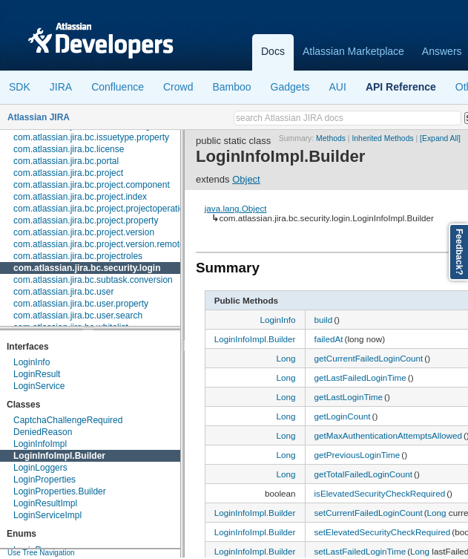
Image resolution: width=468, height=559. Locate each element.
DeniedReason (42, 432)
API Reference (401, 87)
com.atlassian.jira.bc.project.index (80, 197)
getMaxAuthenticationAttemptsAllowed (388, 435)
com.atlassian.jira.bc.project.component (91, 185)
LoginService (39, 386)
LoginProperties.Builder (59, 491)
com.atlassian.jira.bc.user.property (80, 303)
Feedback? (459, 252)
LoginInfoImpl (40, 444)
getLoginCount (342, 416)
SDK (19, 87)
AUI (337, 87)
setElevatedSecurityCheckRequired (382, 532)
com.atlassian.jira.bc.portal (66, 161)
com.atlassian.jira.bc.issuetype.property (91, 137)
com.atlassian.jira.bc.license (68, 149)
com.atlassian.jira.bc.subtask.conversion (93, 280)
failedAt (328, 339)
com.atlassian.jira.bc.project (68, 173)
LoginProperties (44, 479)
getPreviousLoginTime (357, 455)
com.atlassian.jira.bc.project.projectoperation (101, 208)
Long (285, 358)
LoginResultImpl (45, 503)
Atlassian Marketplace (353, 51)
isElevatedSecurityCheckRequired (380, 493)
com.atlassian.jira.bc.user (63, 292)
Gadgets (290, 87)
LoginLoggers (40, 467)
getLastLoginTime (348, 397)
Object (246, 179)
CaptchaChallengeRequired (67, 420)
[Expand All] (440, 138)
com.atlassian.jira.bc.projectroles (77, 256)
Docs (273, 51)
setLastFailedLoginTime (360, 551)
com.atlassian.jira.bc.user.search (77, 315)
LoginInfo (31, 362)
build (323, 319)
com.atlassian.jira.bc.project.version (83, 232)
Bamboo (231, 87)
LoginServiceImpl (47, 515)
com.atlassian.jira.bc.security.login (87, 268)
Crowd (178, 87)
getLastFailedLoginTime (360, 377)
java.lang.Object (236, 208)
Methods (331, 138)
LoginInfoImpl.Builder (59, 456)
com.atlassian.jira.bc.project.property (85, 220)
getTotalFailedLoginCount (363, 474)
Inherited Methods (382, 138)
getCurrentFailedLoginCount (368, 358)
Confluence (117, 87)
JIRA (61, 87)
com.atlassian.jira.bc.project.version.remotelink (105, 244)
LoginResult (36, 374)
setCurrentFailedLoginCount (368, 512)
